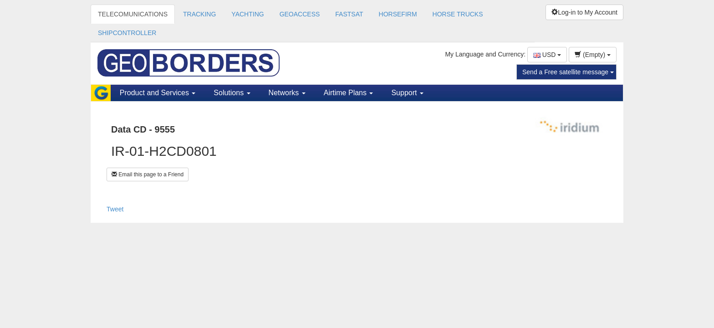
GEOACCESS (300, 14)
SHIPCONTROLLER (127, 32)
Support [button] (407, 93)
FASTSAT (349, 14)
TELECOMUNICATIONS (133, 14)
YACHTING (247, 14)
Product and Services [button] (158, 93)
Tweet (115, 209)
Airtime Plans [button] (348, 93)
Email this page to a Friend (148, 174)
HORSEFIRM (398, 14)
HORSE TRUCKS (458, 14)
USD (547, 54)
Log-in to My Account (584, 12)
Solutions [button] (232, 93)
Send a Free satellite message (568, 72)
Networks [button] (287, 93)
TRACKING (199, 14)
